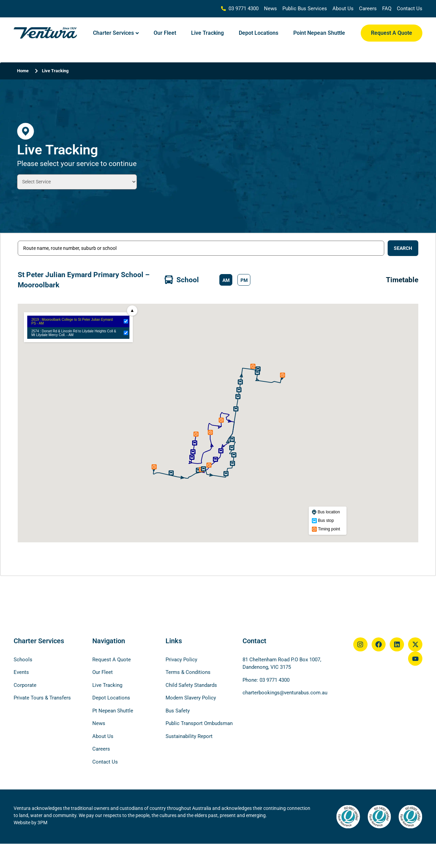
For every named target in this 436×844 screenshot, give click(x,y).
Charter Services (113, 33)
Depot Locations (258, 33)
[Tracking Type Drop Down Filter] (77, 182)
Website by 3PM (30, 822)
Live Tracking (207, 33)
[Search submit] (403, 248)
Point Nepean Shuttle (319, 33)
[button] (225, 280)
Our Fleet (165, 33)
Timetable (402, 280)
